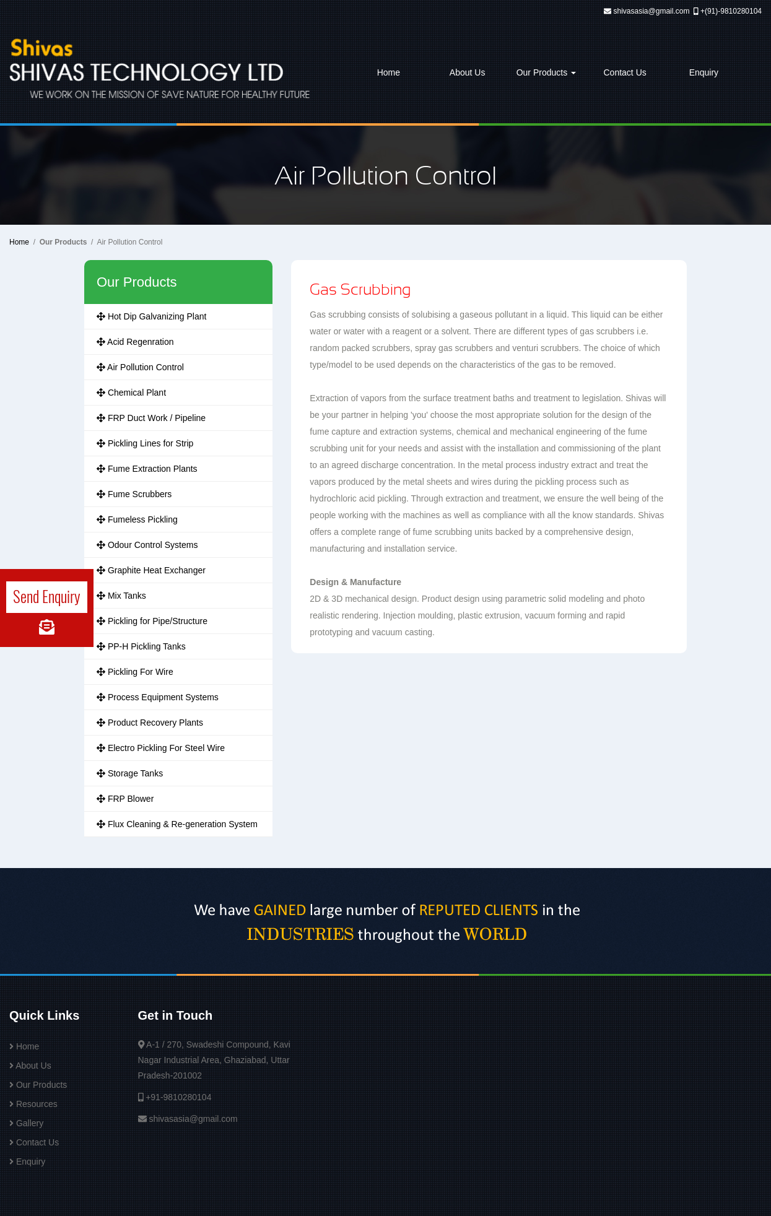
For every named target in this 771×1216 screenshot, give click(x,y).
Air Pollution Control (140, 367)
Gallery (29, 1123)
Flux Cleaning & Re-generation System (177, 824)
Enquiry (703, 72)
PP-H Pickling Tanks (141, 646)
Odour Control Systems (147, 545)
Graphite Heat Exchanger (151, 570)
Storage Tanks (130, 773)
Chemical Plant (131, 392)
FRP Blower (125, 799)
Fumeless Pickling (137, 519)
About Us (468, 72)
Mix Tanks (121, 596)
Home (388, 72)
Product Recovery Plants (150, 722)
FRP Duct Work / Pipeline (151, 418)
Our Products (546, 72)
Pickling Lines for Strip (145, 443)
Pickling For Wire (135, 672)
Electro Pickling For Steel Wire (161, 748)
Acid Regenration (135, 342)
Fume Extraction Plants (147, 469)
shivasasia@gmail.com (652, 11)
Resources (37, 1104)
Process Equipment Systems (158, 697)
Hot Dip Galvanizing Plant (151, 316)
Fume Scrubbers (134, 494)
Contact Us (625, 72)
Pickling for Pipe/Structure (152, 621)
